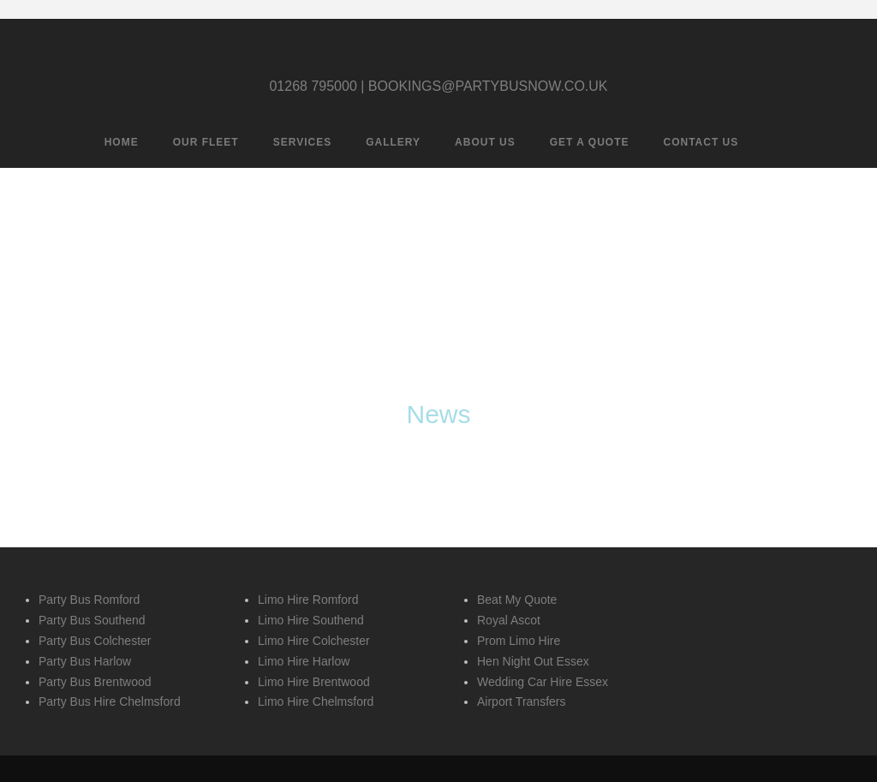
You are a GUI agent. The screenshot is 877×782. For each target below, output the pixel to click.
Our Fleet (206, 142)
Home (121, 142)
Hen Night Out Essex (533, 661)
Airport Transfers (521, 701)
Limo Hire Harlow (303, 661)
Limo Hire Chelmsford (315, 701)
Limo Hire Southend (311, 620)
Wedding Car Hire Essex (542, 682)
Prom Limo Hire (518, 641)
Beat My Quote (517, 599)
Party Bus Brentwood (95, 682)
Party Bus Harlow (85, 661)
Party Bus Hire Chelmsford (110, 701)
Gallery (393, 142)
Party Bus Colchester (95, 641)
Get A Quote (589, 142)
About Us (485, 142)
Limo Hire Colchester (314, 641)
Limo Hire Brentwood (314, 682)
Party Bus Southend (92, 620)
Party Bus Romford (89, 599)
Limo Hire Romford (308, 599)
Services (302, 142)
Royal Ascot (508, 620)
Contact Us (701, 142)
